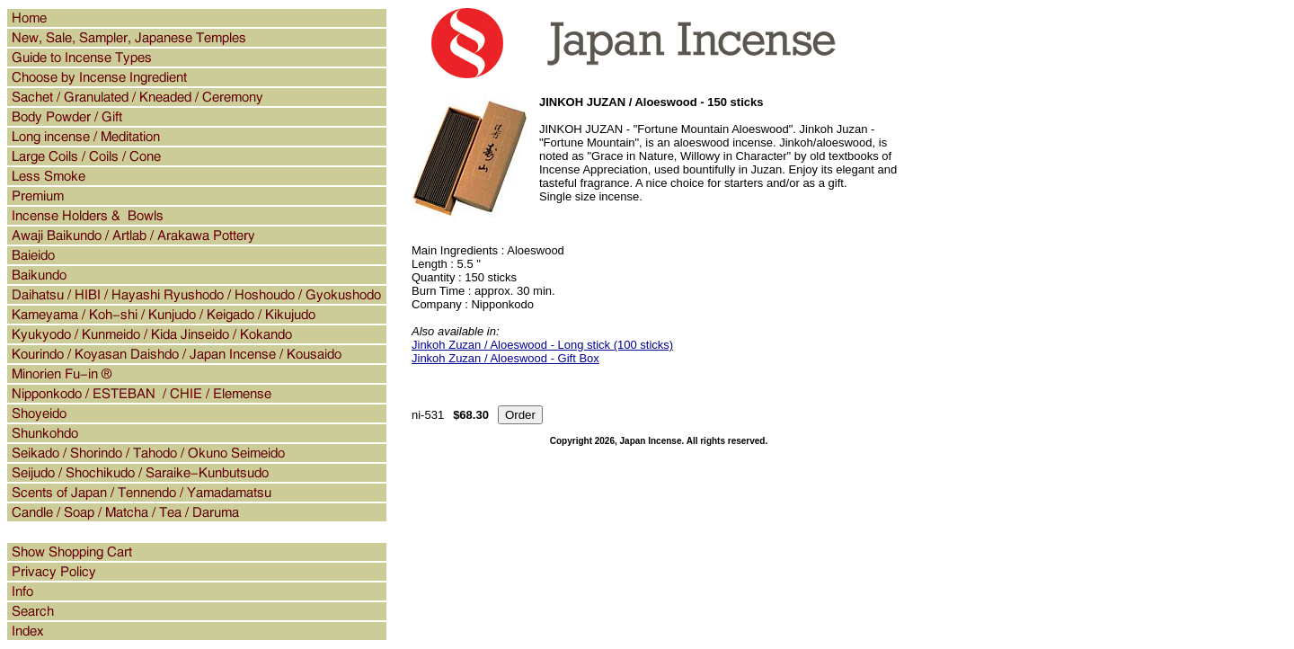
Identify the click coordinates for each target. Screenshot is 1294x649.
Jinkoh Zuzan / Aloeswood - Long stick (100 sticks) (542, 344)
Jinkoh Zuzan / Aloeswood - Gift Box (505, 358)
